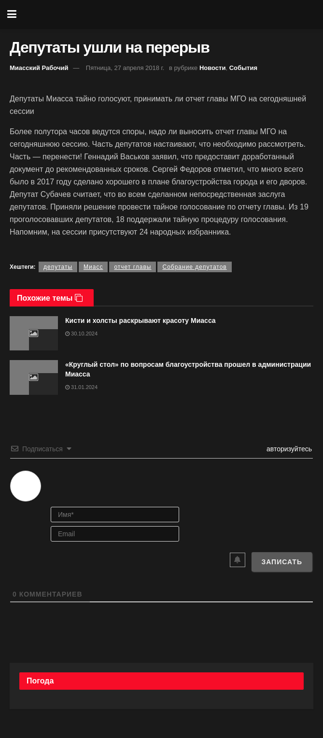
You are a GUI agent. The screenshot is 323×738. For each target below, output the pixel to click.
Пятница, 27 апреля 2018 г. (125, 67)
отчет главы (132, 267)
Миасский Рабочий (39, 67)
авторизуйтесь (288, 449)
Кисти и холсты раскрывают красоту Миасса (140, 320)
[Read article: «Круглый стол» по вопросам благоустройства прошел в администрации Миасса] (34, 377)
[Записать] (282, 561)
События (243, 67)
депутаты (57, 267)
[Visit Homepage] (168, 14)
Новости (212, 67)
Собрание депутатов (194, 267)
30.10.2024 (81, 333)
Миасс (93, 267)
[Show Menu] (11, 14)
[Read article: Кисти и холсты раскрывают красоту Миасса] (34, 333)
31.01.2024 (81, 387)
